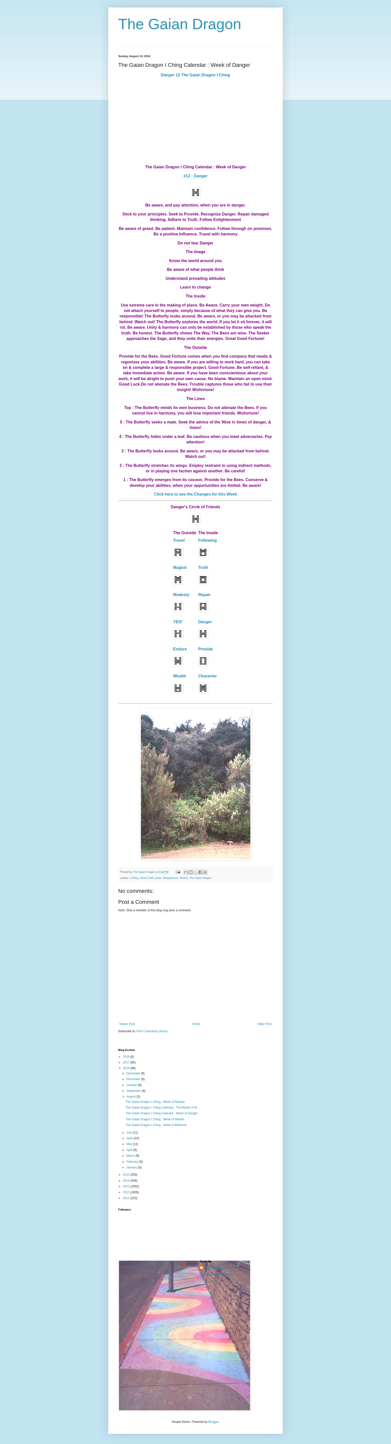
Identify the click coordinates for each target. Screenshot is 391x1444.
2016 (126, 1068)
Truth (203, 567)
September (134, 1091)
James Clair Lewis (151, 877)
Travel (179, 540)
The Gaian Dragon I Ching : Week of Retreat (155, 1102)
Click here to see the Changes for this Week (195, 494)
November (133, 1079)
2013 (126, 1186)
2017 (126, 1062)
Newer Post (127, 1024)
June (130, 1138)
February (132, 1161)
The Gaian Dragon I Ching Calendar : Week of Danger (162, 1113)
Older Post (264, 1024)
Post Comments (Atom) (152, 1031)
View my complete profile (216, 1274)
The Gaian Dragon (179, 24)
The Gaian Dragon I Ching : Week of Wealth (155, 1119)
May (129, 1144)
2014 (126, 1180)
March (131, 1155)
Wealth (179, 676)
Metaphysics (170, 877)
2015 (126, 1174)
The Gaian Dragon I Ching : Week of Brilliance (156, 1125)
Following (207, 540)
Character (207, 676)
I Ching (134, 877)
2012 (126, 1192)
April (129, 1150)
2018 (126, 1056)
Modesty (181, 595)
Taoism (183, 877)
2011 (126, 1198)
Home (196, 1024)
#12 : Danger (195, 176)
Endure (180, 649)
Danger (205, 622)
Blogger (213, 1422)
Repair (204, 595)
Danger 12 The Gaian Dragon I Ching (195, 75)
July (129, 1132)
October (132, 1085)
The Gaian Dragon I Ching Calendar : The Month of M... (162, 1107)
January (132, 1167)
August (131, 1096)
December (133, 1073)
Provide (205, 649)
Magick (180, 567)
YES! (177, 622)
